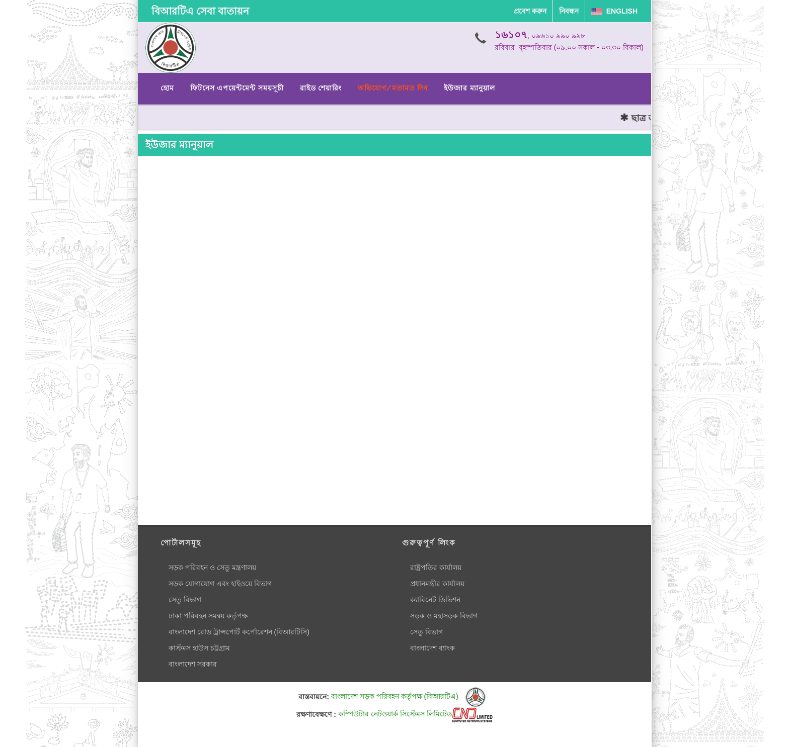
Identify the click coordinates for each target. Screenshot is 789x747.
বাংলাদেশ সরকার (193, 664)
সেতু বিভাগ (185, 600)
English (614, 11)
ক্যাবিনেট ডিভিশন (435, 600)
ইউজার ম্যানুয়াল (469, 88)
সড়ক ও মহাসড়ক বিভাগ (444, 616)
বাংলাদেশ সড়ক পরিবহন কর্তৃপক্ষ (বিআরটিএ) (408, 696)
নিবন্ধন (569, 11)
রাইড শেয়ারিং (321, 88)
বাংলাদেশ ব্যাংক (432, 648)
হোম (167, 88)
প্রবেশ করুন (530, 11)
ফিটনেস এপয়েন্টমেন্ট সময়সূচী (237, 88)
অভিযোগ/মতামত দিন (393, 88)
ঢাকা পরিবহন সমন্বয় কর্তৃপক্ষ (208, 616)
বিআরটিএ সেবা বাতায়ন (200, 11)
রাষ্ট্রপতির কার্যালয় (435, 568)
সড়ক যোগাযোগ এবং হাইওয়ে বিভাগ (220, 584)
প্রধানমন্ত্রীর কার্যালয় (437, 584)
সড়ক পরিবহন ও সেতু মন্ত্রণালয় (212, 568)
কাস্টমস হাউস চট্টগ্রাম (199, 648)
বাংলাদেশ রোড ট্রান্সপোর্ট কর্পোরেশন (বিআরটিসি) (239, 632)
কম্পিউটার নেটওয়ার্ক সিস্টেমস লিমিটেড (415, 714)
